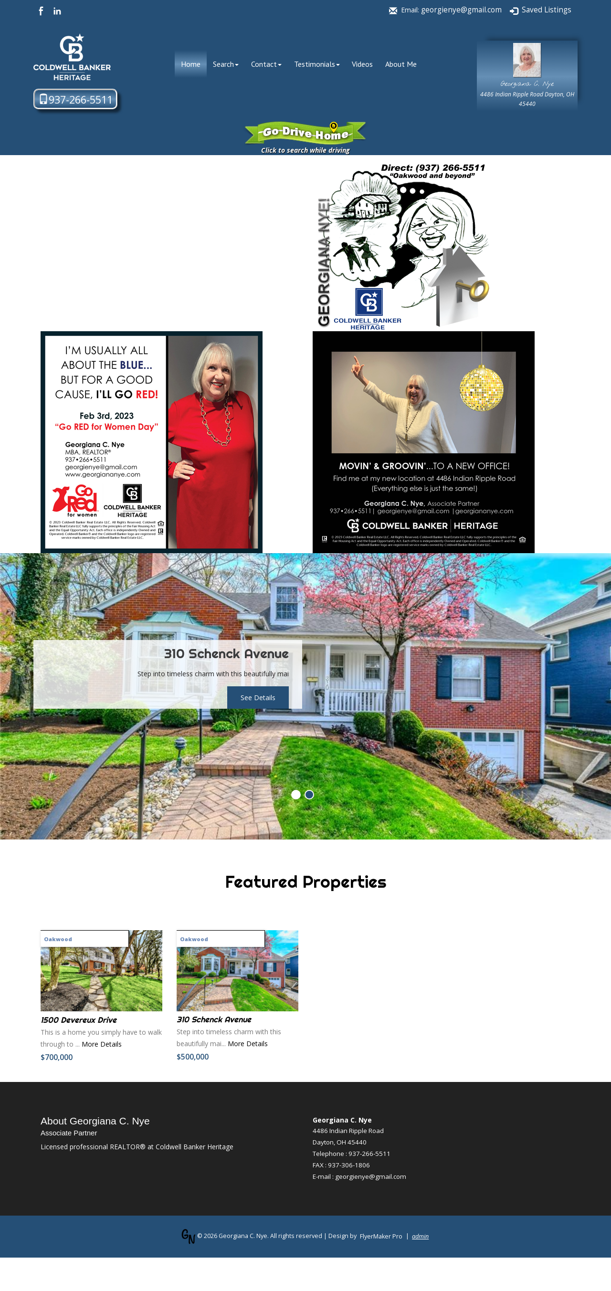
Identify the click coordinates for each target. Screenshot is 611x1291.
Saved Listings (546, 10)
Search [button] (226, 64)
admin (420, 1236)
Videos (362, 64)
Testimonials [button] (317, 64)
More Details (102, 1044)
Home (194, 64)
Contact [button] (266, 64)
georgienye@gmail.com (461, 10)
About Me (401, 64)
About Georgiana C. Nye (95, 1120)
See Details (258, 697)
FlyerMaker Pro (381, 1236)
